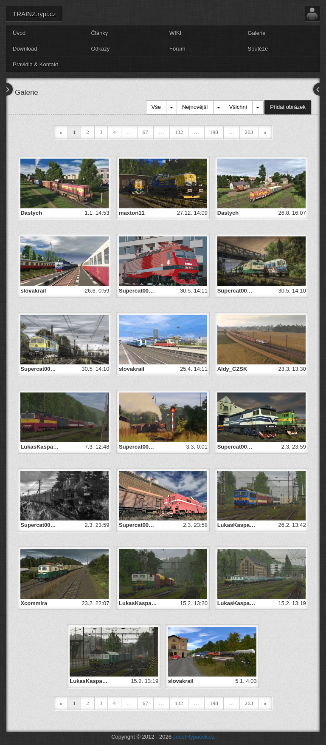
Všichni (238, 107)
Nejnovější (195, 107)
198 (214, 132)
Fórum (177, 48)
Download (25, 48)
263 (249, 132)
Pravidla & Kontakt (35, 64)
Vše (156, 107)
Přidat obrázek (288, 107)
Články (99, 33)
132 (179, 132)
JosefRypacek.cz (194, 737)
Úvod (19, 33)
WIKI (175, 33)
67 (145, 132)
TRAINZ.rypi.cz (34, 13)
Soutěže (258, 48)
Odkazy (100, 48)
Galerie (257, 33)
